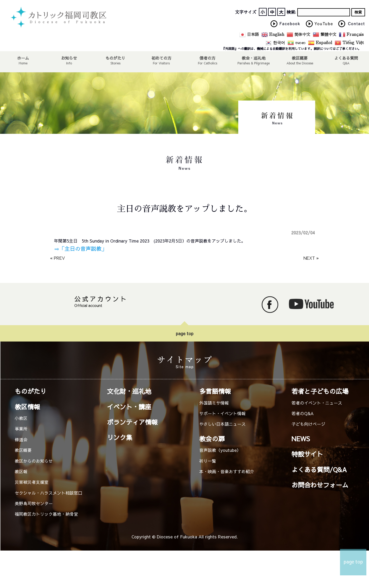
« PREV (57, 258)
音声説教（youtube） (220, 450)
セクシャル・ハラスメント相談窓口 (48, 493)
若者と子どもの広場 (320, 391)
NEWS (301, 438)
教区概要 (23, 450)
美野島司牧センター (34, 503)
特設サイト (307, 453)
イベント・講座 (129, 406)
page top (184, 333)
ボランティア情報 (132, 422)
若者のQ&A (303, 413)
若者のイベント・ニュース (317, 403)
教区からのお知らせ (34, 461)
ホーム (23, 57)
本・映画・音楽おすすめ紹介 (226, 471)
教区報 (21, 471)
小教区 (21, 418)
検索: (291, 12)
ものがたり (115, 57)
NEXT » (311, 258)
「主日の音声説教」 (83, 248)
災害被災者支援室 (31, 482)
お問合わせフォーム (320, 484)
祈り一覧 (207, 461)
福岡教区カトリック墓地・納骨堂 (46, 514)
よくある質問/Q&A (319, 469)
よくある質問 (346, 57)
